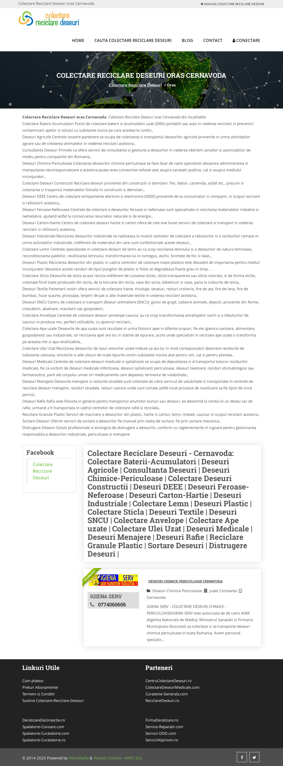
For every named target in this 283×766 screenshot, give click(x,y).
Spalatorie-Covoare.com (43, 726)
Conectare (246, 40)
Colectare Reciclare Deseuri (135, 84)
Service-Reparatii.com (164, 726)
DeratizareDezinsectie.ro (43, 720)
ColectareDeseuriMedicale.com (172, 687)
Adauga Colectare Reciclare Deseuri (232, 4)
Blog (187, 40)
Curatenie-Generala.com (166, 693)
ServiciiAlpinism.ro (161, 739)
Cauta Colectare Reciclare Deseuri (133, 40)
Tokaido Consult (107, 757)
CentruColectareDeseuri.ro (168, 680)
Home (78, 40)
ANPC (129, 757)
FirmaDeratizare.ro (161, 720)
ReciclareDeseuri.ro (162, 700)
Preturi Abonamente (40, 687)
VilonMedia (79, 757)
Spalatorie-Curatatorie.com (45, 733)
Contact (212, 40)
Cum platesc (33, 680)
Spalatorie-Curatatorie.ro (43, 739)
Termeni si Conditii (38, 693)
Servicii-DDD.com (160, 733)
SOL (138, 757)
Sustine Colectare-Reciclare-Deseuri (53, 700)
